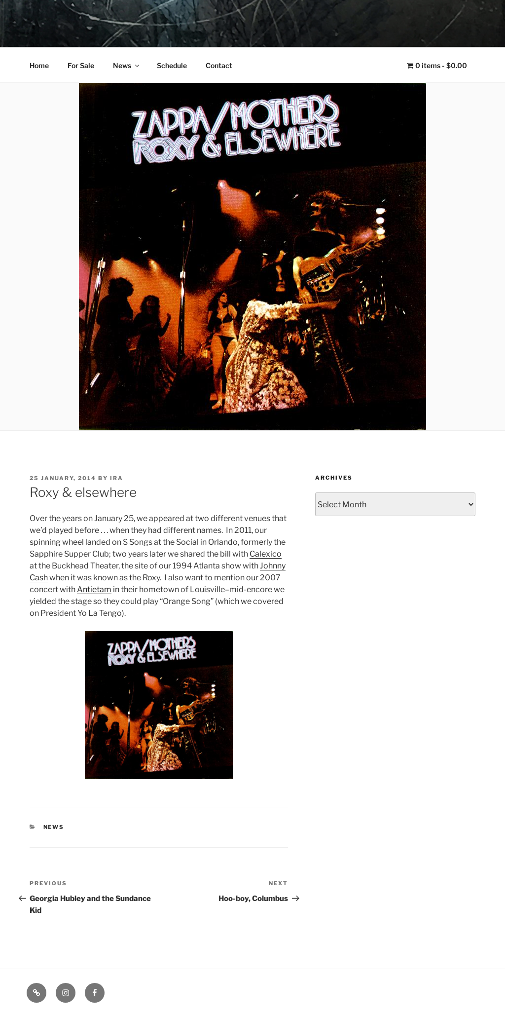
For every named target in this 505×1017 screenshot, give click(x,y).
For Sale (81, 65)
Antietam (94, 589)
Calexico (266, 554)
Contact (219, 65)
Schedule (172, 65)
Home (39, 65)
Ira (116, 478)
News (127, 65)
